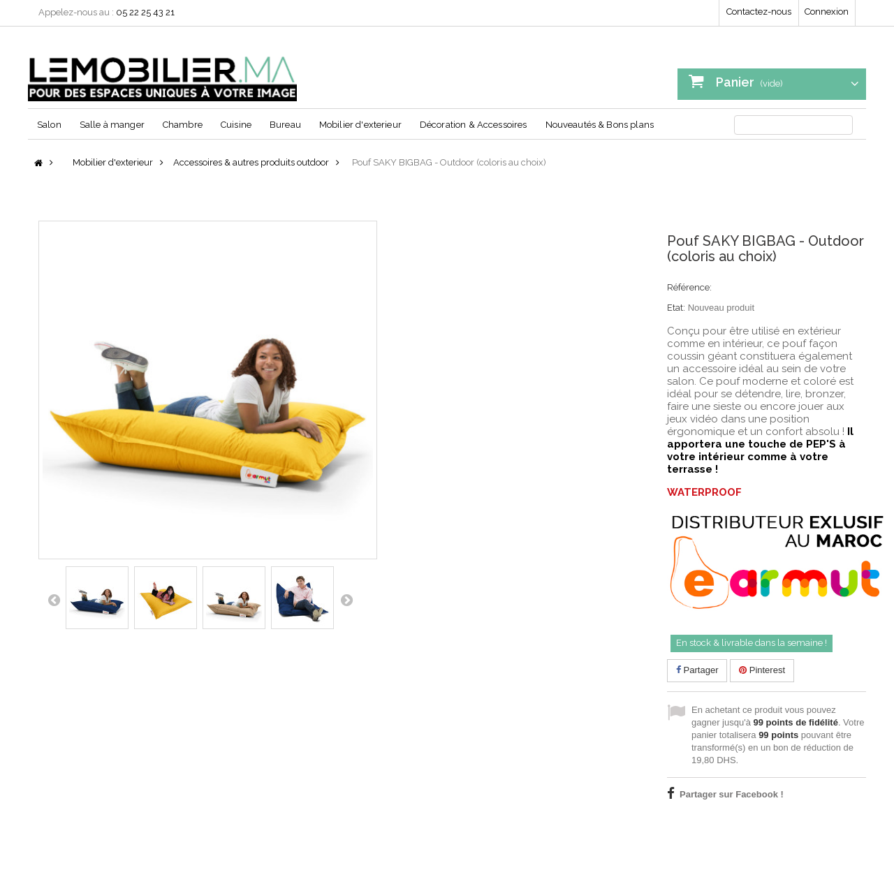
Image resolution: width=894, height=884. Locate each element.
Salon (49, 124)
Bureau (285, 124)
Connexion (827, 11)
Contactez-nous (758, 11)
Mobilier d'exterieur (360, 124)
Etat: (676, 307)
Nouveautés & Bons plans (599, 124)
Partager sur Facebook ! (732, 794)
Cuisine (236, 124)
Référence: (689, 287)
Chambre (183, 124)
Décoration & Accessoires (473, 124)
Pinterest (762, 670)
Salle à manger (112, 124)
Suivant (346, 600)
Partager (697, 670)
